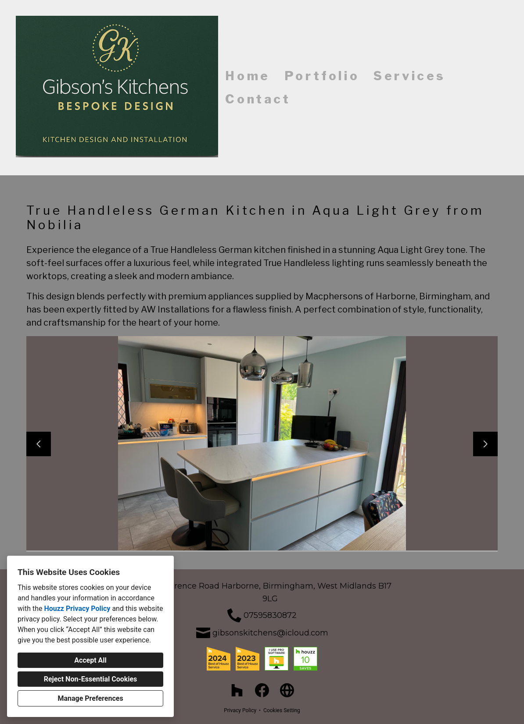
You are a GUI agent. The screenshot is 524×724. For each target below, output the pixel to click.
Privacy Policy (240, 710)
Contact (258, 99)
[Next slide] (485, 444)
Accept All (90, 660)
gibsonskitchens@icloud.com (270, 633)
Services (409, 75)
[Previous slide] (38, 444)
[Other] (287, 690)
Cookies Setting (281, 710)
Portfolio (321, 75)
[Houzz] (236, 690)
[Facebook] (262, 690)
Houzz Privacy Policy (77, 608)
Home (247, 75)
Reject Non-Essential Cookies (90, 679)
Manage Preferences (90, 698)
